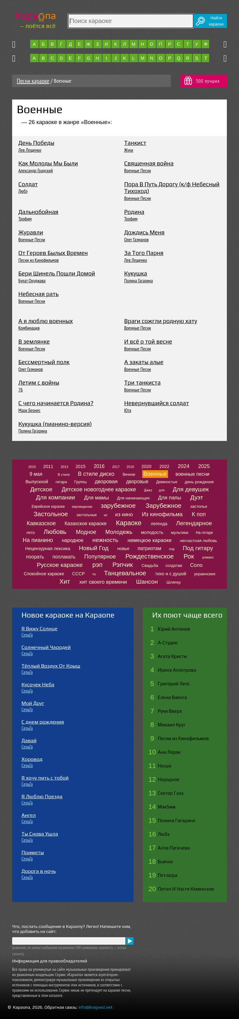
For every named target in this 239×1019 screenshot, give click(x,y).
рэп (97, 564)
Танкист (135, 142)
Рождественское (149, 556)
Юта (127, 410)
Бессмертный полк (43, 362)
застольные (87, 515)
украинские (205, 574)
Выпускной (37, 481)
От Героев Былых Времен (53, 252)
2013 (64, 467)
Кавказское (41, 523)
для (161, 490)
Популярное (100, 557)
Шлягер (173, 582)
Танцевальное (125, 573)
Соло (196, 565)
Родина (134, 211)
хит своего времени (103, 582)
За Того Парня (143, 252)
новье (123, 548)
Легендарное (194, 523)
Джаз (148, 490)
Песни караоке (33, 81)
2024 (183, 466)
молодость (152, 532)
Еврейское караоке (48, 506)
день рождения (199, 481)
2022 (164, 466)
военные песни (192, 474)
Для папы (169, 498)
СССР (78, 573)
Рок (189, 556)
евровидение (82, 506)
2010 (32, 467)
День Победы (36, 142)
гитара (61, 482)
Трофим (25, 218)
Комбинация (29, 328)
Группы (80, 482)
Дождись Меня (144, 232)
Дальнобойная (38, 211)
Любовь (55, 531)
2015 (81, 466)
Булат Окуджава (31, 280)
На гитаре (204, 532)
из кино (124, 514)
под (172, 549)
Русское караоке (59, 565)
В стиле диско (96, 474)
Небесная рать (38, 293)
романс (208, 557)
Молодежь (119, 532)
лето (30, 532)
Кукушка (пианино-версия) (55, 423)
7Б (20, 390)
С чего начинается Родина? (55, 403)
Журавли (30, 232)
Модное (86, 532)
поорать (35, 556)
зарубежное (118, 505)
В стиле (64, 474)
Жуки (128, 150)
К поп (199, 514)
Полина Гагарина (138, 280)
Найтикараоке (216, 21)
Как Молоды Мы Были (48, 163)
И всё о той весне (148, 341)
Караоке (128, 523)
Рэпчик (122, 564)
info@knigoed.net (95, 1007)
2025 (204, 466)
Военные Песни (137, 170)
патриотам (149, 548)
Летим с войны (38, 382)
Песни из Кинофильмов (38, 260)
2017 (116, 467)
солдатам (174, 565)
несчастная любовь (198, 540)
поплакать (64, 556)
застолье (198, 506)
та (94, 574)
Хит (64, 581)
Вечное (129, 474)
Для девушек (191, 489)
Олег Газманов (136, 239)
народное (72, 540)
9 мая (36, 474)
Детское (41, 489)
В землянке (34, 341)
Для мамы (96, 498)
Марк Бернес (29, 410)
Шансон (147, 581)
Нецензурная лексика (47, 548)
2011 (48, 466)
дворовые (137, 481)
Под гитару (198, 548)
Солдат (28, 184)
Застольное (51, 514)
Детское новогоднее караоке (99, 489)
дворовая (106, 481)
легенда (159, 523)
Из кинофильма (162, 514)
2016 (99, 466)
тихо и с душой (170, 573)
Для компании (55, 497)
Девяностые (166, 482)
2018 (130, 467)
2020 (147, 466)
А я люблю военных (45, 320)
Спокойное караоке (44, 573)
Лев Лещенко (29, 150)
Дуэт (196, 497)
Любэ (22, 191)
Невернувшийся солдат (156, 403)
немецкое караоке (150, 540)
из (105, 515)
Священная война (149, 163)
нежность (105, 540)
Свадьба (150, 565)
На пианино (38, 540)
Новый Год (94, 548)
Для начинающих (133, 498)
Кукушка (135, 273)
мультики (180, 532)
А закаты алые (143, 362)
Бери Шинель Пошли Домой (56, 273)
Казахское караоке (85, 523)
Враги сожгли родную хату (160, 320)
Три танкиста (142, 382)
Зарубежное (163, 505)
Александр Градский (35, 170)
